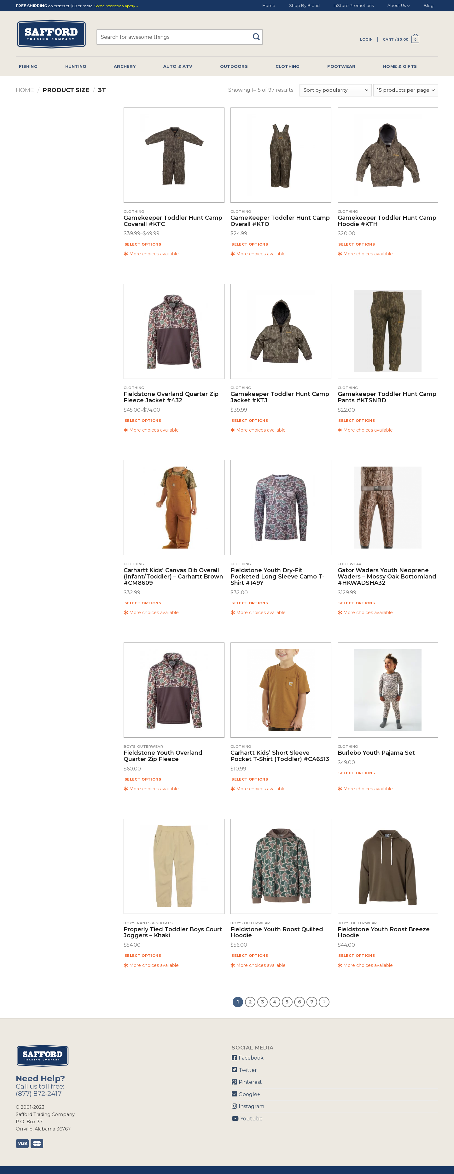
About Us (398, 6)
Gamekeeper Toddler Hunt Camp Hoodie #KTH (387, 221)
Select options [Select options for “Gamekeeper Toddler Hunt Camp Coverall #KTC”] (143, 244)
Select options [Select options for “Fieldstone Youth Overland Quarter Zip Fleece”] (143, 779)
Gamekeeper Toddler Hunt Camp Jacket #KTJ (279, 397)
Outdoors (234, 66)
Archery (125, 66)
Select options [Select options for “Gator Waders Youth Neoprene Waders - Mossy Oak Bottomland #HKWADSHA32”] (356, 603)
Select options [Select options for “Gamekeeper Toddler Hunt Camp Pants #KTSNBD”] (356, 420)
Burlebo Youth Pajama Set (376, 753)
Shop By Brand (304, 5)
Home (268, 5)
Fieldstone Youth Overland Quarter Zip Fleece (163, 756)
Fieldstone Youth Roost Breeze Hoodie (384, 933)
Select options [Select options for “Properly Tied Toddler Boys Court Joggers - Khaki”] (143, 955)
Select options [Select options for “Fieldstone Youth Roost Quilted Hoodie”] (249, 955)
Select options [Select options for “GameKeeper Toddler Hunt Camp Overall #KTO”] (249, 244)
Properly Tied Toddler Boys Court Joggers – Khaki (173, 933)
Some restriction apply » (116, 6)
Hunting (75, 66)
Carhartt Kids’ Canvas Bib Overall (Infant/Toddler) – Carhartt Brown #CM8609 (173, 576)
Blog (429, 5)
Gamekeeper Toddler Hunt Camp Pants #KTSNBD (387, 397)
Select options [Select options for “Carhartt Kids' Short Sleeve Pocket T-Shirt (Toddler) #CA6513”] (249, 779)
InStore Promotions (354, 5)
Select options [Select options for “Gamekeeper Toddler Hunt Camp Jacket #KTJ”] (249, 420)
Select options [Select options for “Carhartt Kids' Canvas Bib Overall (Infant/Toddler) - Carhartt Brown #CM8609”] (143, 603)
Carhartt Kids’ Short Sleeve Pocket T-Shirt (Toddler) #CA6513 (279, 756)
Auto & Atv (178, 66)
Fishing (28, 66)
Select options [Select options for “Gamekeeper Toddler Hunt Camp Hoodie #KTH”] (356, 244)
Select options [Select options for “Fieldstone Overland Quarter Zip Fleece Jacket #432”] (143, 420)
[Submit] (258, 34)
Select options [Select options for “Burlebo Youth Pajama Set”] (356, 773)
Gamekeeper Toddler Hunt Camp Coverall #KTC (173, 221)
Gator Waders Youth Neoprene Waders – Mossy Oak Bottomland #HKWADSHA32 (387, 576)
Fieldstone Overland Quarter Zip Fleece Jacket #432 (171, 397)
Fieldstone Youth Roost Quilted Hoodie (276, 933)
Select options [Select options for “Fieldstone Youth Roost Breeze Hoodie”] (356, 955)
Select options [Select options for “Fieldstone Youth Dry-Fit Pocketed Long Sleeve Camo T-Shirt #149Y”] (249, 603)
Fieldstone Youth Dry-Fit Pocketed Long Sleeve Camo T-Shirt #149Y (277, 576)
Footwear (341, 66)
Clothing (288, 66)
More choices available (151, 254)
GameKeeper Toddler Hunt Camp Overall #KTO (280, 221)
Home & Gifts (400, 66)
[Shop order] (335, 90)
